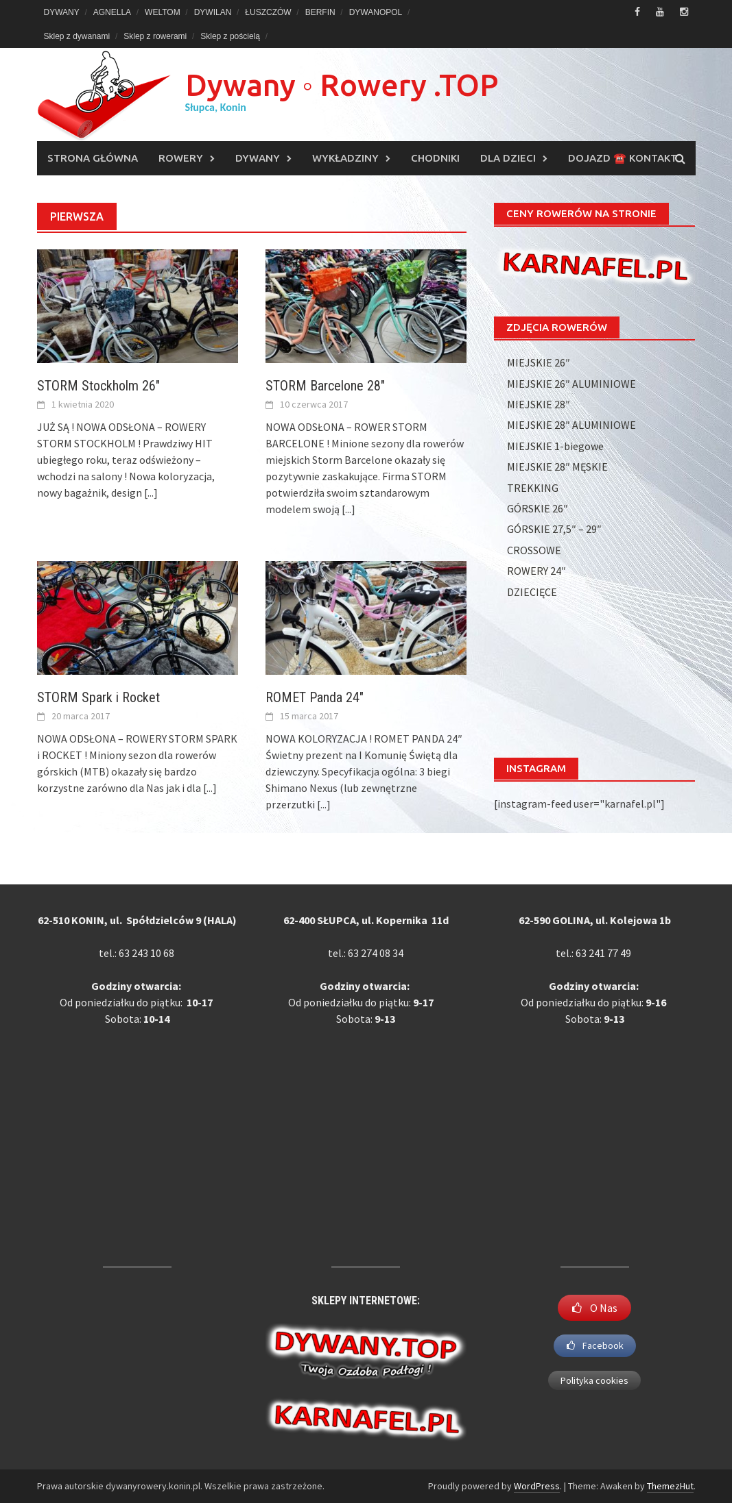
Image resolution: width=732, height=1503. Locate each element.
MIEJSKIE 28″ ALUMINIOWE (571, 425)
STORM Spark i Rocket (98, 697)
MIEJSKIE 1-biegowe (555, 446)
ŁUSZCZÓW (268, 12)
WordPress (537, 1486)
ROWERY (180, 158)
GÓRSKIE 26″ (537, 508)
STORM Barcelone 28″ (325, 385)
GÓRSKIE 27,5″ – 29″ (554, 529)
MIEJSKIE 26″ (538, 362)
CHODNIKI (435, 158)
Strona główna (92, 158)
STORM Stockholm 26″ (98, 385)
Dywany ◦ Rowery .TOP (342, 84)
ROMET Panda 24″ (314, 697)
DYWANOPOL (376, 12)
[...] (151, 492)
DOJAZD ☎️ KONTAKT (622, 158)
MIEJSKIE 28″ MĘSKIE (557, 466)
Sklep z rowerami (155, 36)
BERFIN (320, 12)
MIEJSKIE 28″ (538, 404)
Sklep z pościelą (230, 36)
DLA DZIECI (508, 158)
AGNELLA (112, 12)
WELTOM (162, 12)
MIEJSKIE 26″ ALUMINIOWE (571, 383)
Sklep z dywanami (77, 36)
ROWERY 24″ (536, 570)
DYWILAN (213, 12)
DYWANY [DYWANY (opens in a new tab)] (62, 12)
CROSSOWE (534, 550)
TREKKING (532, 488)
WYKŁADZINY (345, 158)
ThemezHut (670, 1486)
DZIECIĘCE (532, 592)
